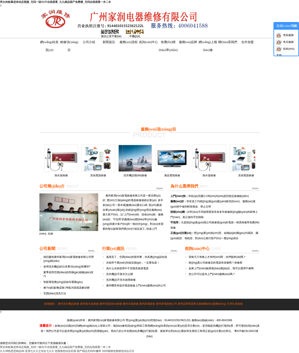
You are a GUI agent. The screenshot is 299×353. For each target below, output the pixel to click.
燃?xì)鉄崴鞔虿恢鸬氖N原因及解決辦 (66, 287)
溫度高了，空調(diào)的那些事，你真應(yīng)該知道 (136, 256)
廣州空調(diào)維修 (110, 303)
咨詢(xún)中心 (148, 42)
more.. (160, 188)
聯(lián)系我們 (227, 42)
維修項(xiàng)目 (69, 43)
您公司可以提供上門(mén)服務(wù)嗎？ (212, 274)
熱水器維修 (61, 175)
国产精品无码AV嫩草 (89, 351)
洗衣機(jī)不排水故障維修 (121, 279)
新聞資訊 (109, 42)
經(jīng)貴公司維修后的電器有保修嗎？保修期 (215, 262)
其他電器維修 (98, 175)
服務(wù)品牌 (188, 42)
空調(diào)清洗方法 (54, 293)
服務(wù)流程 (129, 42)
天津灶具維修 (235, 303)
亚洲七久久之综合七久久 (39, 351)
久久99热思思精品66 (12, 351)
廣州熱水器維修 (89, 303)
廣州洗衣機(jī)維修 (68, 303)
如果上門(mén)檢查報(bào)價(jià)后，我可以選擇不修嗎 (221, 268)
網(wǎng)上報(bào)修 (208, 43)
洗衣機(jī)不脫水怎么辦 (119, 274)
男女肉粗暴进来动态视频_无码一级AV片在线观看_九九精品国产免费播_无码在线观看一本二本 (55, 2)
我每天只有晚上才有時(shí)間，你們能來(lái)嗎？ (217, 256)
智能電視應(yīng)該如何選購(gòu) (63, 282)
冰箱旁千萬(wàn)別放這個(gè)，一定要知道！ (133, 262)
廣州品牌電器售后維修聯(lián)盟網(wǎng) (202, 303)
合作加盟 (247, 42)
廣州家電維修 (147, 303)
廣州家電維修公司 (166, 303)
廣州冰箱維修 (130, 303)
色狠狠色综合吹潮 (65, 351)
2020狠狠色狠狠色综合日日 (118, 351)
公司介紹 (89, 42)
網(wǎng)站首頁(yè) (49, 43)
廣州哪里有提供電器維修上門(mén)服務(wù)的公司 (136, 285)
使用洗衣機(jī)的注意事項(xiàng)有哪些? (66, 266)
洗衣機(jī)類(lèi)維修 (135, 175)
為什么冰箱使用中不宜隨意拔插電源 (127, 268)
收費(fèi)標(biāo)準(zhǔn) (168, 43)
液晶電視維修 (172, 175)
